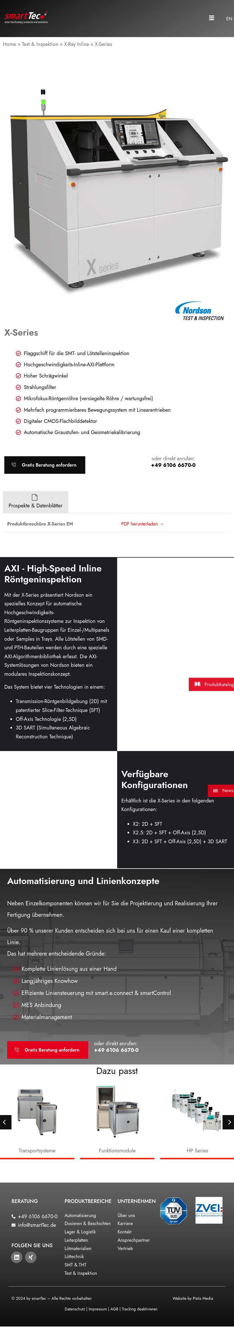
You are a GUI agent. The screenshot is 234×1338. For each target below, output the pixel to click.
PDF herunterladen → (142, 524)
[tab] (35, 502)
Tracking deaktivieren (139, 1309)
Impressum (98, 1309)
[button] (212, 19)
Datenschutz (75, 1309)
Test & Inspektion (40, 44)
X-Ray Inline (76, 44)
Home (9, 44)
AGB (114, 1309)
